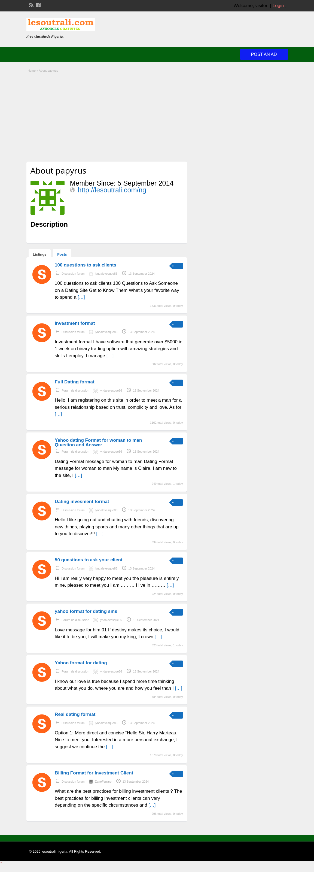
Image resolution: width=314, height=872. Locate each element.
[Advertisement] (157, 115)
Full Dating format (74, 381)
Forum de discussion (75, 390)
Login (278, 5)
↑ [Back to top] (1, 863)
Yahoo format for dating (81, 662)
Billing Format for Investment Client (94, 773)
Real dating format (75, 714)
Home (32, 70)
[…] (81, 297)
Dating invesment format (82, 501)
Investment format (75, 323)
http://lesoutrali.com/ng (112, 190)
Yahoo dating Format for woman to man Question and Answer (98, 442)
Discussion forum (73, 273)
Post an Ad (264, 54)
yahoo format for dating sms (86, 611)
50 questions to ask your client (88, 559)
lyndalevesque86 (106, 273)
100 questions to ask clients (85, 265)
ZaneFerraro (103, 781)
